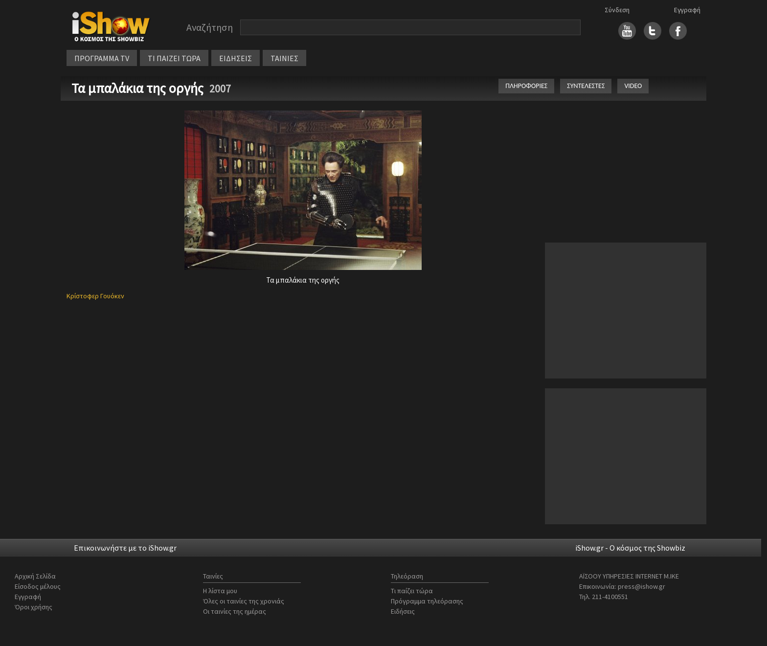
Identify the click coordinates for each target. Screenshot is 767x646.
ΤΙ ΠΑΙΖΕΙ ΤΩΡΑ (174, 58)
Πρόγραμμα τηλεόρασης (427, 601)
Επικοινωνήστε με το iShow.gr (125, 548)
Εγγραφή (687, 9)
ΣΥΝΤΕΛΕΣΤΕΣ (586, 86)
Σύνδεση (617, 9)
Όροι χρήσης (33, 606)
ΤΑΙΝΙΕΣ (284, 58)
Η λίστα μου (220, 590)
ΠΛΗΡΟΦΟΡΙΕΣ (526, 86)
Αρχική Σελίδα (35, 576)
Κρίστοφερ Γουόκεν (95, 295)
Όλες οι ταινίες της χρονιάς (243, 601)
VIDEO (633, 86)
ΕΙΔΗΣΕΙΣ (235, 58)
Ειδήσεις (403, 611)
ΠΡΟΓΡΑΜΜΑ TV (101, 58)
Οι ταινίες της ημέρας (234, 611)
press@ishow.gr (641, 586)
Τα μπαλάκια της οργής (138, 88)
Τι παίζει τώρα (412, 590)
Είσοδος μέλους (38, 586)
